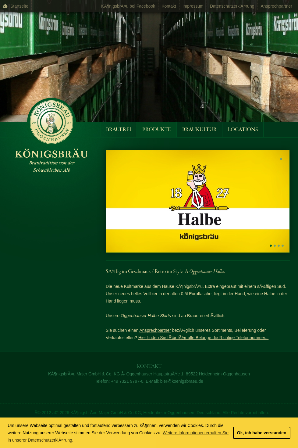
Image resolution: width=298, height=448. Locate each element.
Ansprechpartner (276, 6)
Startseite (19, 6)
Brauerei (118, 129)
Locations (243, 129)
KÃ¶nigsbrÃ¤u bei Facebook (128, 6)
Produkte (156, 129)
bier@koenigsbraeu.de (181, 381)
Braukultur (199, 129)
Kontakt (168, 6)
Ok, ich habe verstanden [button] (261, 432)
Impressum (193, 6)
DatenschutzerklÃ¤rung (232, 6)
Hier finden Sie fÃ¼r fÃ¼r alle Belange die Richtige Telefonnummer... (203, 337)
